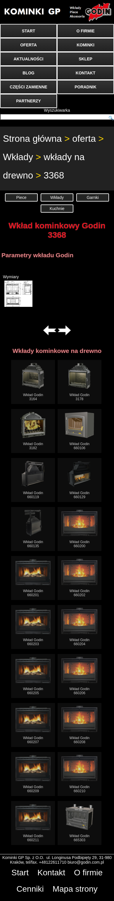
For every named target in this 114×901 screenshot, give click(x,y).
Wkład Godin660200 (79, 529)
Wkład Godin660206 (79, 676)
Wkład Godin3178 (79, 382)
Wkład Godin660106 (79, 431)
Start (20, 872)
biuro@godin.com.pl (86, 862)
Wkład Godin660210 (79, 774)
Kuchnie (57, 208)
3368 (54, 175)
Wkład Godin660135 (33, 529)
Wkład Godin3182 (33, 431)
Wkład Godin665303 (79, 823)
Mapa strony (75, 888)
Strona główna (32, 138)
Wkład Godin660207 (33, 725)
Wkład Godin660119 (33, 480)
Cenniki (30, 888)
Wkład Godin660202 (79, 578)
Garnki (93, 197)
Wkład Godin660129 (79, 480)
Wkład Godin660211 (33, 823)
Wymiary (17, 290)
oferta (84, 138)
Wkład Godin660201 (33, 578)
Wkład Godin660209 (33, 774)
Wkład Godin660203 (33, 627)
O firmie (88, 872)
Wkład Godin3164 (33, 382)
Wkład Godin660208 (79, 725)
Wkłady (18, 157)
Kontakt (51, 872)
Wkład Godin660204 (79, 627)
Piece (21, 197)
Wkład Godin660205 (33, 676)
